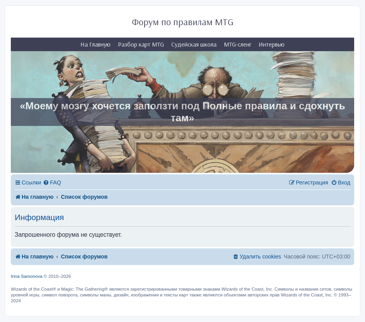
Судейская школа (194, 44)
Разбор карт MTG (141, 44)
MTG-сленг (237, 44)
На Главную (95, 44)
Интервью (272, 44)
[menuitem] (52, 183)
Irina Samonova (27, 276)
